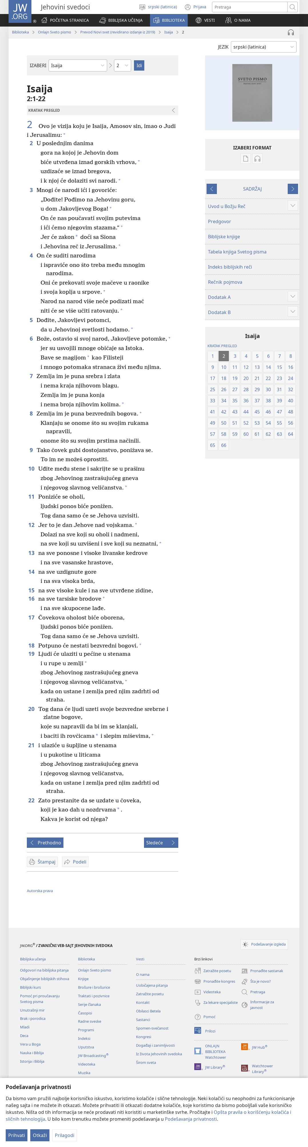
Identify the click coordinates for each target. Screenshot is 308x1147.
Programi (86, 1029)
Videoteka (86, 1064)
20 (31, 709)
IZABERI (38, 65)
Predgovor (219, 221)
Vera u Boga (30, 1044)
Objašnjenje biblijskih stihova (44, 978)
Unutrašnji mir (32, 1010)
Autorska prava (40, 890)
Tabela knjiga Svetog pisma (237, 252)
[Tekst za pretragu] (250, 7)
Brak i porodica (32, 1018)
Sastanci (143, 1019)
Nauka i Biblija (32, 1052)
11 (31, 496)
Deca (24, 1035)
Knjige (83, 978)
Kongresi (143, 1036)
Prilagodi (64, 1135)
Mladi (24, 1027)
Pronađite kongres (214, 981)
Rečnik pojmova (225, 282)
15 (31, 590)
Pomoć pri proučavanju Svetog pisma (40, 998)
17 (31, 617)
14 (31, 572)
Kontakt (143, 1002)
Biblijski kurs (30, 987)
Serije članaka (89, 1004)
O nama (142, 974)
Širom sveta (146, 1062)
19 (31, 654)
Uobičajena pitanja (152, 985)
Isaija (168, 32)
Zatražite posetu (150, 993)
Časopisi (85, 1013)
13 (31, 553)
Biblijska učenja (33, 959)
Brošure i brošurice (94, 987)
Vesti (140, 959)
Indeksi (84, 1038)
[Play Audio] (291, 32)
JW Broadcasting (93, 1055)
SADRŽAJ (252, 189)
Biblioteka (20, 32)
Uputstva (86, 1047)
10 (31, 468)
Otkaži (40, 1135)
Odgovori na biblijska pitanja (44, 970)
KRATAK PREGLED (222, 345)
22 (31, 800)
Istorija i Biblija (32, 1061)
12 (31, 525)
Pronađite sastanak (262, 971)
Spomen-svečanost (152, 1028)
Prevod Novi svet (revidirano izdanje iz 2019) (117, 32)
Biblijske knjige (224, 236)
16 (31, 598)
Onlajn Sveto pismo (54, 32)
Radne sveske (89, 1021)
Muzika (84, 1072)
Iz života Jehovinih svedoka (159, 1053)
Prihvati (16, 1135)
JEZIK (223, 47)
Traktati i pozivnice (93, 995)
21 (31, 745)
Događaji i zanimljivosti (155, 1045)
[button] (120, 20)
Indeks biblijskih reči (230, 267)
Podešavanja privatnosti (191, 1119)
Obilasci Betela (148, 1011)
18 (31, 645)
